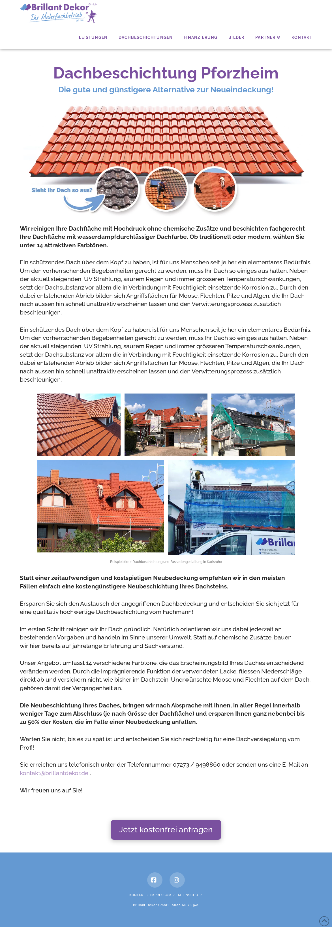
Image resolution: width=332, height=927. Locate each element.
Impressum (161, 895)
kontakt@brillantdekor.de (54, 773)
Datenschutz (190, 895)
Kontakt (137, 895)
